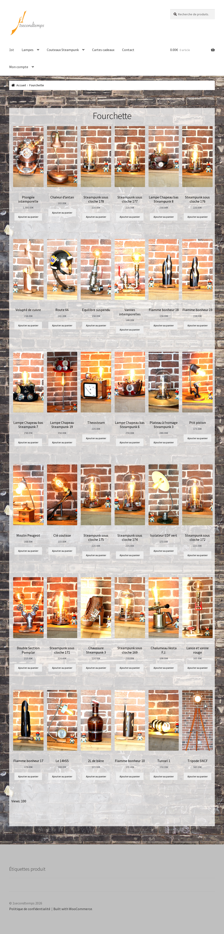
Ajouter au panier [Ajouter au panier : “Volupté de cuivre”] (28, 325)
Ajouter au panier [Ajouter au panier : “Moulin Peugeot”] (28, 550)
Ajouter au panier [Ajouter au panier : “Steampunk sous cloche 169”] (130, 667)
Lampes (27, 50)
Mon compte (18, 67)
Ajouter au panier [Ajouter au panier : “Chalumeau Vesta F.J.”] (164, 667)
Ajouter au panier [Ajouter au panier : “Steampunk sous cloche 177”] (130, 216)
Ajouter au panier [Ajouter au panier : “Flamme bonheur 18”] (164, 325)
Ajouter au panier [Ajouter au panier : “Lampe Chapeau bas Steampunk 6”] (130, 442)
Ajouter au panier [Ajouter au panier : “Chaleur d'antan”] (62, 212)
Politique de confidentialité (29, 909)
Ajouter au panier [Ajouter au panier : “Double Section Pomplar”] (28, 667)
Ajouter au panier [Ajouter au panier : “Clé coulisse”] (62, 550)
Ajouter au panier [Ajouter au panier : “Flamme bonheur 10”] (130, 776)
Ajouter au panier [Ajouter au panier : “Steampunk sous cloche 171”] (62, 667)
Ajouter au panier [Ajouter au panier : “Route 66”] (62, 325)
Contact (128, 50)
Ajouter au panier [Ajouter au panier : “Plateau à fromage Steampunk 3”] (164, 442)
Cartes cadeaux (103, 50)
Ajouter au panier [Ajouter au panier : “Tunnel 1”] (164, 776)
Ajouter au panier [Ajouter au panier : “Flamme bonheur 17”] (28, 776)
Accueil (21, 85)
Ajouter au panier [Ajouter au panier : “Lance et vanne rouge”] (197, 667)
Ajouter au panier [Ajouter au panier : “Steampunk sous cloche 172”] (197, 555)
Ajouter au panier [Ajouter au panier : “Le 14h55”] (62, 776)
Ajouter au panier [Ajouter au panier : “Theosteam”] (96, 438)
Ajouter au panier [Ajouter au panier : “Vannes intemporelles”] (130, 329)
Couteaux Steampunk (63, 50)
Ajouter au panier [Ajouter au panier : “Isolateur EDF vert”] (164, 550)
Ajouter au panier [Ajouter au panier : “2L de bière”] (96, 776)
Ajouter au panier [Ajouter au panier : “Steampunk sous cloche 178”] (96, 216)
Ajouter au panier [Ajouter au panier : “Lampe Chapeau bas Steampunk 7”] (28, 442)
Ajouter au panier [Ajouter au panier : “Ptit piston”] (197, 438)
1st (11, 50)
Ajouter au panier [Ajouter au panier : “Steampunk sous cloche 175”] (96, 555)
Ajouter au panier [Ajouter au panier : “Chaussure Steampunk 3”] (96, 667)
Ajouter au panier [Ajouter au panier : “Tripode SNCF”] (197, 776)
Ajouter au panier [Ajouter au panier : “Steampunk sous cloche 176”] (197, 216)
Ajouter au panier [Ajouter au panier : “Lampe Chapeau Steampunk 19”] (62, 442)
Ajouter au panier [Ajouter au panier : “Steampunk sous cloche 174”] (130, 555)
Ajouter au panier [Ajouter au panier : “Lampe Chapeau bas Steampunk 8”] (164, 216)
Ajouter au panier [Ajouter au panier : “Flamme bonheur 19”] (197, 325)
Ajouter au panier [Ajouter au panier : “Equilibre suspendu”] (96, 325)
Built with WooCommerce (72, 909)
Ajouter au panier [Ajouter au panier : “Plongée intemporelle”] (28, 216)
